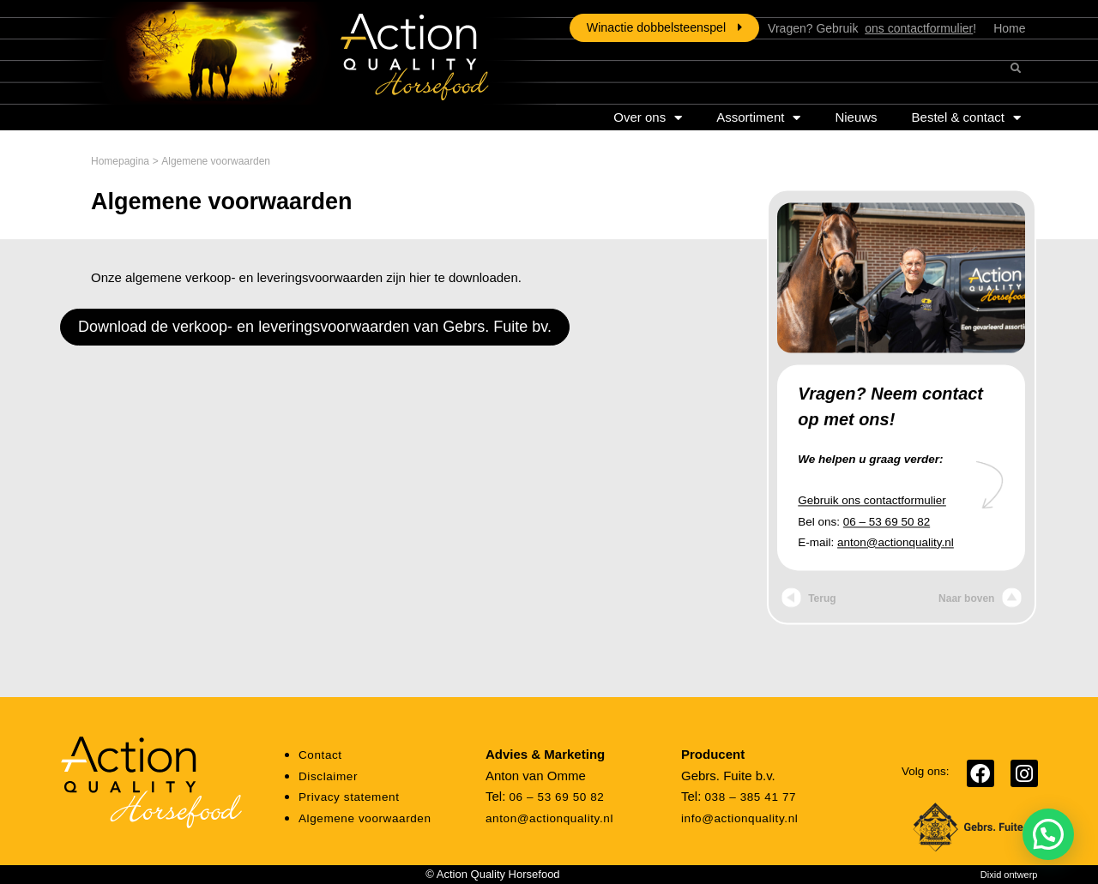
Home (1009, 28)
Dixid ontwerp (1009, 874)
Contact (320, 755)
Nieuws (856, 117)
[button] (1048, 834)
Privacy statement (349, 797)
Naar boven (980, 599)
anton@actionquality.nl (895, 542)
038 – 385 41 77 (751, 797)
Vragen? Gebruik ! (872, 28)
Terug (808, 599)
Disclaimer (328, 776)
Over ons (647, 117)
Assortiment (758, 117)
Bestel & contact (966, 117)
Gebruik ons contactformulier (872, 501)
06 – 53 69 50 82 (886, 521)
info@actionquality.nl (739, 818)
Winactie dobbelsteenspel (664, 27)
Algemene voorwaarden (365, 818)
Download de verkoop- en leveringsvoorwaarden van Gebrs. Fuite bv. (315, 326)
